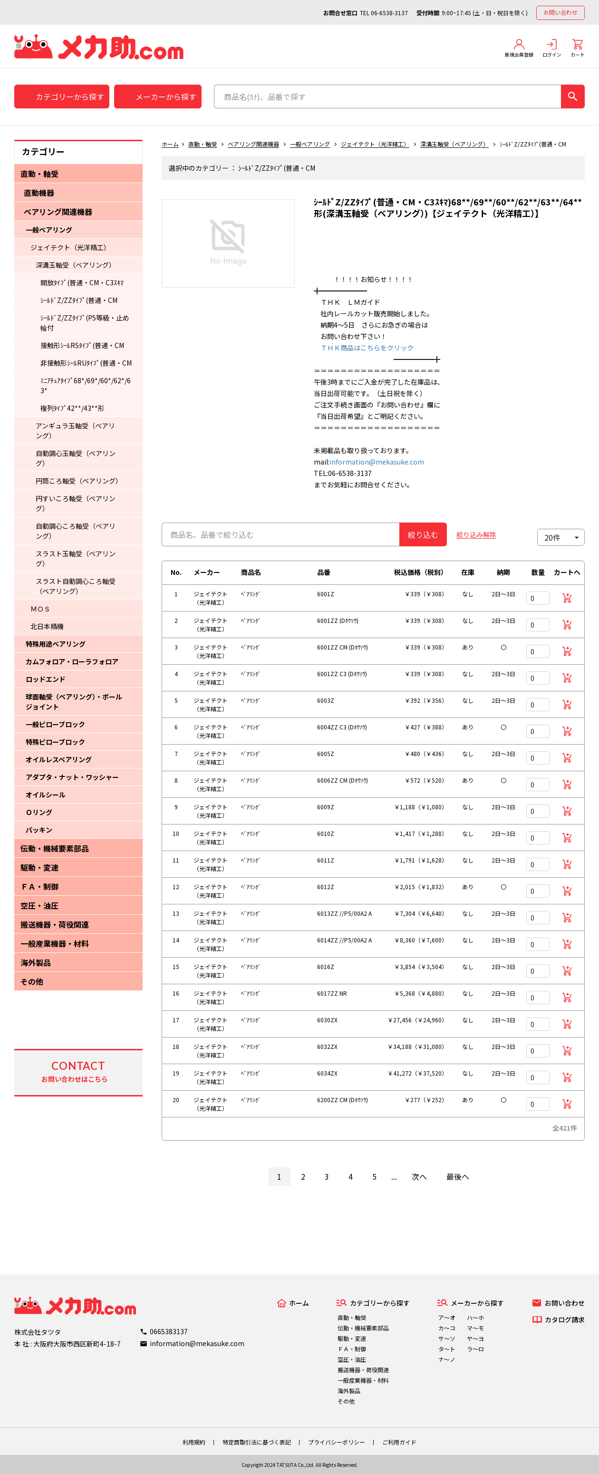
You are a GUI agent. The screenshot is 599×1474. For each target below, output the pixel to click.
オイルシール (46, 794)
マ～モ (475, 1328)
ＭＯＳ (40, 608)
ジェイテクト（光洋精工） (70, 247)
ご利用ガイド (399, 1442)
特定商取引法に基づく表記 (256, 1442)
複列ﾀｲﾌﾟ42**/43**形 (72, 408)
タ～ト (446, 1349)
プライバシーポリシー (336, 1442)
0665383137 (169, 1331)
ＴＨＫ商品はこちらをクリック (364, 347)
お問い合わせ (560, 12)
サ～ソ (446, 1338)
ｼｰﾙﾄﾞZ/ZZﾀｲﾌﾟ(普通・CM (78, 300)
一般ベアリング (49, 229)
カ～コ (446, 1328)
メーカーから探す (165, 96)
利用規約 (194, 1442)
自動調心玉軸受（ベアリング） (76, 458)
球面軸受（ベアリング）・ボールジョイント (74, 701)
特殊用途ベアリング (56, 644)
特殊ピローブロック (55, 742)
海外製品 (35, 962)
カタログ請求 (565, 1319)
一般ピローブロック (55, 724)
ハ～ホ (475, 1317)
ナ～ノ (446, 1359)
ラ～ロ (475, 1349)
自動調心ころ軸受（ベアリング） (76, 531)
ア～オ (446, 1317)
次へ (419, 1176)
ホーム (170, 144)
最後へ (457, 1176)
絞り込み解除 (476, 534)
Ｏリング (39, 812)
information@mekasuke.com (376, 461)
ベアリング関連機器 (58, 211)
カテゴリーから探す (70, 96)
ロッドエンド (46, 679)
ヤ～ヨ (475, 1338)
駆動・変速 (39, 867)
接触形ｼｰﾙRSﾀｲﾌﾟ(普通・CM (82, 345)
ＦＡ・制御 (39, 886)
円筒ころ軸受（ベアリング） (77, 480)
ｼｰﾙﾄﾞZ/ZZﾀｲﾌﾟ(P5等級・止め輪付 (84, 322)
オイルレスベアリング (59, 759)
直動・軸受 (39, 173)
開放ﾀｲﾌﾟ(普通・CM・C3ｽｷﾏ (82, 282)
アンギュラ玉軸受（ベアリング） (75, 430)
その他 (31, 981)
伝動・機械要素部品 (54, 848)
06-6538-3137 (389, 13)
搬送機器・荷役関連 (54, 924)
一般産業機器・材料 (54, 943)
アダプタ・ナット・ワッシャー (72, 777)
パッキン (39, 829)
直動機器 (39, 192)
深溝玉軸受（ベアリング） (76, 265)
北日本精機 (47, 626)
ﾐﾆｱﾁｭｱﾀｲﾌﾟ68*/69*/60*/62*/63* (85, 385)
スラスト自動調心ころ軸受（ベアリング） (76, 586)
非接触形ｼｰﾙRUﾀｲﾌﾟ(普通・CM (86, 363)
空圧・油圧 (39, 905)
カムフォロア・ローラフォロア (72, 661)
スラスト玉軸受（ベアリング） (76, 558)
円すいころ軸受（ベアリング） (76, 503)
